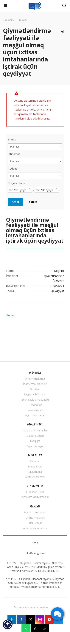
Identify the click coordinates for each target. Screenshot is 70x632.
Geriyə (10, 315)
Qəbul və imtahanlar (35, 430)
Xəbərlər (35, 461)
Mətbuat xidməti (35, 477)
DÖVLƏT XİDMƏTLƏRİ (35, 497)
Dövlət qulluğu (35, 435)
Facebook (21, 619)
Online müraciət (35, 517)
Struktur (35, 389)
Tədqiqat (35, 441)
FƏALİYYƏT (35, 424)
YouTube (49, 619)
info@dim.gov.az (35, 553)
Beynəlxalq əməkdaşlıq (35, 399)
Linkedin (11, 619)
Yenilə (33, 201)
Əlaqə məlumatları (35, 512)
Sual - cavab (35, 523)
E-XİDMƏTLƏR (35, 492)
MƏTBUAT (35, 455)
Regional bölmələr (35, 394)
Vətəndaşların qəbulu (35, 528)
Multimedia (35, 471)
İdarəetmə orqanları (35, 384)
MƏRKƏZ (35, 372)
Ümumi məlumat (35, 378)
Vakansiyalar (35, 410)
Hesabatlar (35, 405)
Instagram (39, 619)
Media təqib (35, 466)
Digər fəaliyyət (35, 446)
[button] (8, 624)
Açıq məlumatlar (35, 415)
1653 (35, 543)
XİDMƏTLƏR (35, 486)
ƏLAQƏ (35, 506)
